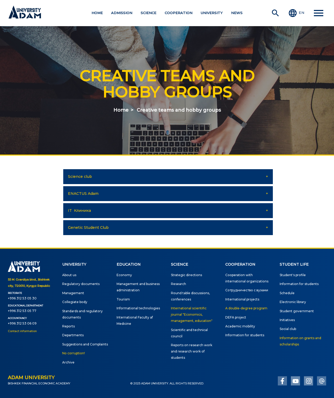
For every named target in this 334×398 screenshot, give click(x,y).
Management (73, 293)
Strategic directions (186, 275)
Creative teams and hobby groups (179, 110)
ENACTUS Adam (83, 193)
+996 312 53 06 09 (22, 323)
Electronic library (293, 302)
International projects (242, 299)
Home (121, 110)
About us (69, 275)
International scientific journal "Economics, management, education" (191, 314)
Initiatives (287, 320)
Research (178, 284)
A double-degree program (246, 308)
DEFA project (235, 317)
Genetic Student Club (88, 227)
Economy (124, 275)
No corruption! (73, 353)
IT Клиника (79, 210)
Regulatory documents (81, 284)
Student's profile (293, 275)
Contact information (22, 331)
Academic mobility (240, 326)
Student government (297, 311)
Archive (68, 362)
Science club (80, 176)
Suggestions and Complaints (85, 344)
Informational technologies (138, 308)
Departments (73, 335)
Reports (68, 326)
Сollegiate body (74, 302)
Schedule (287, 293)
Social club (288, 329)
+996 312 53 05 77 (22, 311)
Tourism (123, 299)
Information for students (244, 335)
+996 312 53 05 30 (22, 298)
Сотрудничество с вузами (246, 290)
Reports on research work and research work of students (191, 351)
